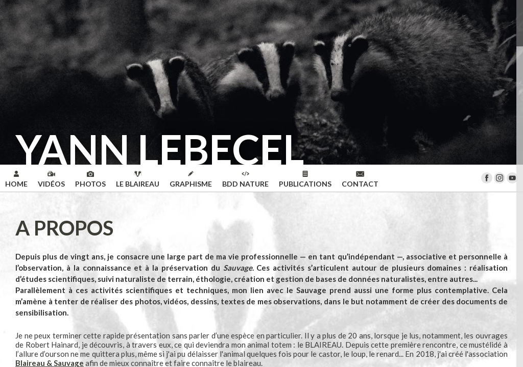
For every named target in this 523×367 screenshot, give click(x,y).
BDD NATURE (245, 179)
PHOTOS (90, 179)
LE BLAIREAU (137, 179)
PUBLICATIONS (305, 179)
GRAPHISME (191, 179)
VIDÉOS (51, 179)
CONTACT (360, 179)
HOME (16, 179)
